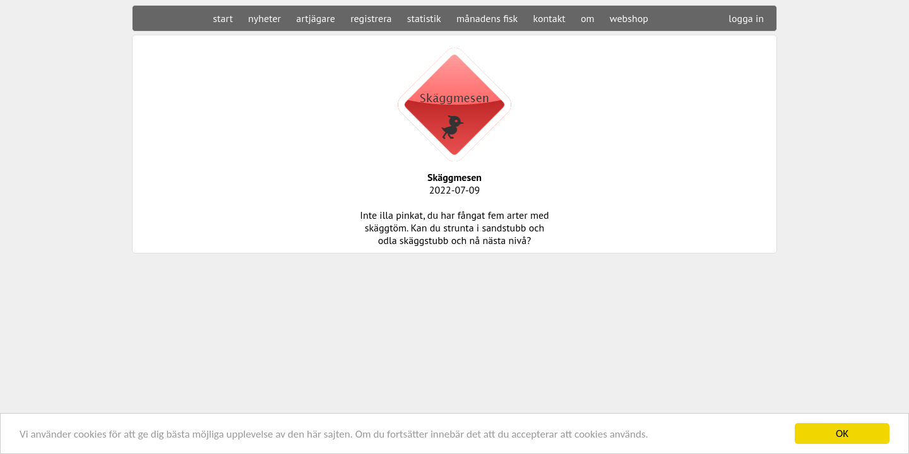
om (588, 18)
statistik (424, 18)
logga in (746, 18)
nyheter (264, 18)
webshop (629, 18)
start (222, 18)
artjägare (315, 18)
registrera (370, 18)
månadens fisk (487, 18)
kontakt (549, 18)
